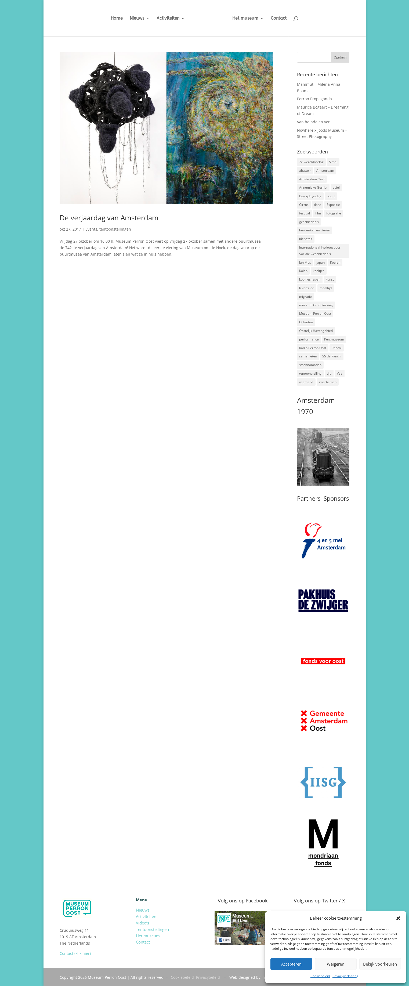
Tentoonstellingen (152, 929)
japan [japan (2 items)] (320, 262)
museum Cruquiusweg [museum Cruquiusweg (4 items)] (316, 305)
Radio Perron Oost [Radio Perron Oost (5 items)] (312, 348)
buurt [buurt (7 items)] (331, 196)
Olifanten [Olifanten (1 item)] (306, 322)
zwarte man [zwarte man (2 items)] (327, 382)
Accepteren (291, 964)
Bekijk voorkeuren (380, 964)
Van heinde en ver (313, 121)
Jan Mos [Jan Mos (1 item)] (305, 262)
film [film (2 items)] (318, 213)
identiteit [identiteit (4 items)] (305, 238)
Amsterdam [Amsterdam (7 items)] (325, 170)
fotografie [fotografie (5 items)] (333, 213)
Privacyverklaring (345, 976)
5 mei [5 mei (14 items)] (333, 162)
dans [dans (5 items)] (317, 204)
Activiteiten (164, 18)
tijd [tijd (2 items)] (329, 373)
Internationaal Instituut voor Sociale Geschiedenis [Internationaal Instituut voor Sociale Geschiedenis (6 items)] (320, 250)
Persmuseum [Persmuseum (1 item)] (334, 339)
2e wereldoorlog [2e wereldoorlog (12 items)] (311, 162)
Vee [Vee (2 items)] (339, 373)
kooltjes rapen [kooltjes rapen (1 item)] (309, 279)
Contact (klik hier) (75, 953)
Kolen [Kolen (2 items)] (303, 270)
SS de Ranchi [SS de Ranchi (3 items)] (331, 356)
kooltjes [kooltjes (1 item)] (318, 270)
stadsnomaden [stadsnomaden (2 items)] (310, 365)
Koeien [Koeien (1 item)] (335, 262)
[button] (398, 918)
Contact (283, 18)
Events (91, 229)
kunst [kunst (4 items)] (330, 279)
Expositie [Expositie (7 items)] (333, 204)
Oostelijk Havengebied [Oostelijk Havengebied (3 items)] (316, 330)
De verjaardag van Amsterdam (109, 218)
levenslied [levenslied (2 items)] (306, 288)
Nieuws (133, 18)
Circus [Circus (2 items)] (304, 204)
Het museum (249, 18)
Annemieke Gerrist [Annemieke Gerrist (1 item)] (313, 187)
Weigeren (335, 964)
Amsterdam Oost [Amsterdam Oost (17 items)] (312, 179)
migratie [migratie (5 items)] (305, 296)
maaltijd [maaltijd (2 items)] (326, 288)
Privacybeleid (208, 977)
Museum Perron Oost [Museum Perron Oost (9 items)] (315, 313)
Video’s (142, 923)
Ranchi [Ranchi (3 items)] (337, 348)
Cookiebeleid (320, 976)
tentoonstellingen (115, 229)
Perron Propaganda (314, 98)
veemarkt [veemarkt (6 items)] (306, 382)
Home (113, 18)
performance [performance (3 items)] (309, 339)
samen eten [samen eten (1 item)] (308, 356)
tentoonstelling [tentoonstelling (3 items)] (310, 373)
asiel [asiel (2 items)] (336, 187)
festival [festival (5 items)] (304, 213)
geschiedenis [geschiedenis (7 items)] (309, 222)
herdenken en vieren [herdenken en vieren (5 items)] (314, 230)
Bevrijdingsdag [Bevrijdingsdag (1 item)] (310, 196)
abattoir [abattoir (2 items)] (305, 170)
